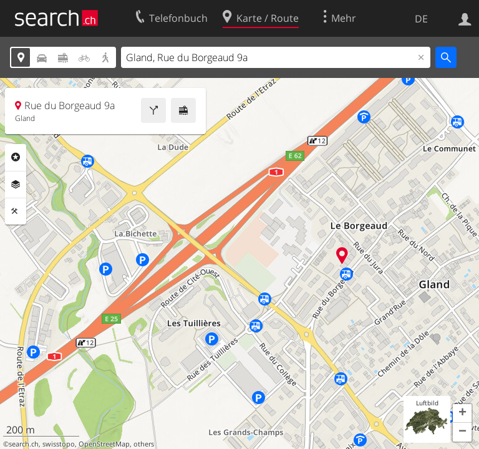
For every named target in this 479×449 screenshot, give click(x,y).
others (143, 444)
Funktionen (15, 211)
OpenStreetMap (104, 444)
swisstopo (58, 444)
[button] (462, 413)
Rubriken (15, 157)
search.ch (24, 444)
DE (421, 19)
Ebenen (15, 184)
